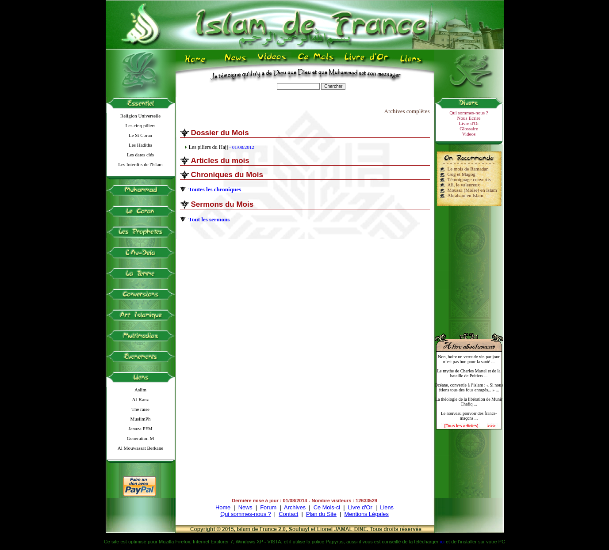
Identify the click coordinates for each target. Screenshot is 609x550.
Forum (268, 507)
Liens (387, 507)
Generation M (140, 438)
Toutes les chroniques (215, 189)
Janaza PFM (140, 428)
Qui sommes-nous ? (468, 112)
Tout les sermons (209, 219)
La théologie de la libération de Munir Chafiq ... (468, 401)
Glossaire (469, 128)
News (245, 507)
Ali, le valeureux (464, 184)
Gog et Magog (462, 174)
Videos (469, 134)
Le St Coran (140, 135)
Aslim (140, 389)
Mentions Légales (366, 514)
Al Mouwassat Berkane (140, 448)
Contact (288, 514)
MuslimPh (140, 418)
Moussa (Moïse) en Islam (472, 190)
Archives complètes (407, 111)
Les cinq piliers (141, 125)
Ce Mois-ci (327, 507)
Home (222, 507)
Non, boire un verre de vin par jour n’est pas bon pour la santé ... (468, 359)
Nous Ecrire (469, 118)
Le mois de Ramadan (468, 168)
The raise (140, 409)
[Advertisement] (468, 266)
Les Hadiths (140, 145)
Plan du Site (321, 514)
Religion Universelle (140, 115)
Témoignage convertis (469, 179)
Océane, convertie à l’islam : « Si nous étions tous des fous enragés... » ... (469, 387)
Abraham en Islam (465, 195)
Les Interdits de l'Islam (140, 164)
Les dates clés (140, 154)
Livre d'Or (469, 123)
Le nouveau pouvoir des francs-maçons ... (469, 416)
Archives (295, 507)
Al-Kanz (140, 399)
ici (442, 541)
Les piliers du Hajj (208, 147)
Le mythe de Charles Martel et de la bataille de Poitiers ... (469, 373)
